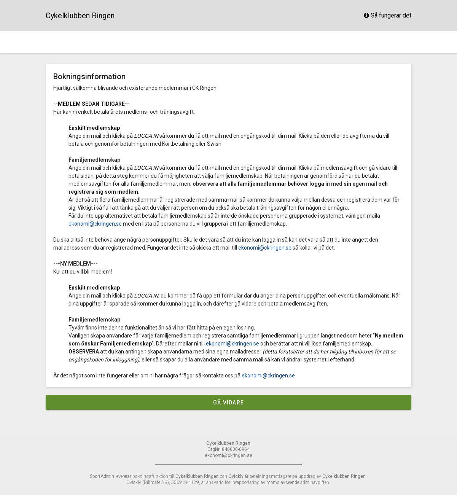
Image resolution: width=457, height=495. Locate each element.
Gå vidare (228, 403)
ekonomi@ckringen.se (95, 224)
